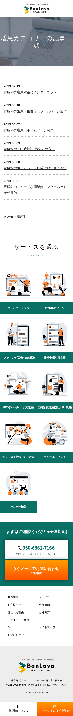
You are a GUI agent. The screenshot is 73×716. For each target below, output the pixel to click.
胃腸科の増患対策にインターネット (30, 92)
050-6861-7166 (39, 548)
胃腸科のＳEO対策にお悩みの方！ (29, 149)
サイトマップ (47, 627)
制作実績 (13, 597)
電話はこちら (18, 709)
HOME (8, 216)
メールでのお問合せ (55, 709)
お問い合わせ (16, 634)
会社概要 (44, 612)
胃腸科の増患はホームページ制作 (28, 130)
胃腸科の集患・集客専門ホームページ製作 (35, 111)
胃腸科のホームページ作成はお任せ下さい (35, 168)
